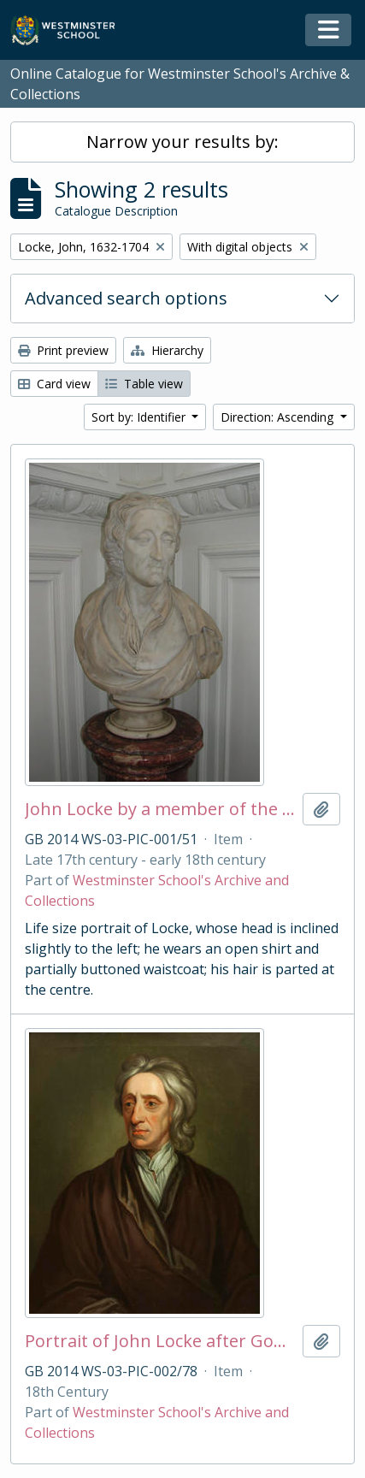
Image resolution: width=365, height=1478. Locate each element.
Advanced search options (126, 298)
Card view (54, 383)
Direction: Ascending (279, 417)
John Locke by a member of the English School (160, 809)
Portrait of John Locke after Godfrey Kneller (160, 1341)
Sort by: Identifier (140, 417)
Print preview (63, 350)
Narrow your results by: (182, 141)
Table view (144, 383)
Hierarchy (167, 350)
